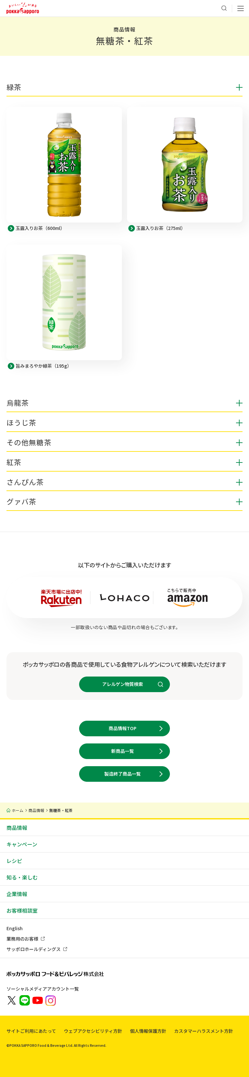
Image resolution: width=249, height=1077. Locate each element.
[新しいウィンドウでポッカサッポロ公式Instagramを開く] (50, 1000)
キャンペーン (21, 844)
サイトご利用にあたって (31, 1031)
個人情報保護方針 (148, 1031)
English (14, 928)
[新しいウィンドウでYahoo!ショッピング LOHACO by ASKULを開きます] (125, 597)
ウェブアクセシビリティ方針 (93, 1031)
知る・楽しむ (22, 877)
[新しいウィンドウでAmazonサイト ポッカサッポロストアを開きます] (188, 597)
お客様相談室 (22, 910)
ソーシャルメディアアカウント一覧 (42, 988)
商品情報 (16, 827)
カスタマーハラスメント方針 (203, 1031)
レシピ (14, 861)
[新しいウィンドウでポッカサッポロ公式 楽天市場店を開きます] (61, 598)
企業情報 (16, 894)
